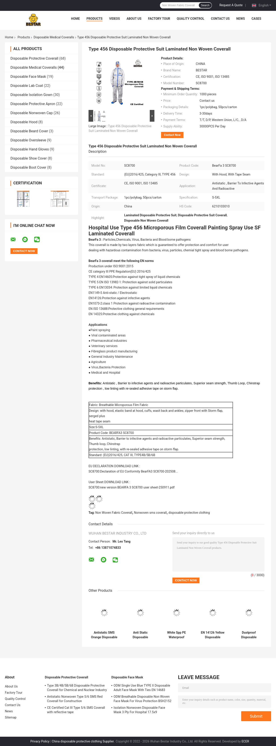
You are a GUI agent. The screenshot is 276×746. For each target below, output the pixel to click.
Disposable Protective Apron (32, 104)
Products (95, 18)
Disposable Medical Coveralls (54, 37)
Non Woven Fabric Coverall (113, 512)
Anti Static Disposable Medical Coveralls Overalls (140, 635)
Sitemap (10, 717)
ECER (245, 741)
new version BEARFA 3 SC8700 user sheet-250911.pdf (137, 487)
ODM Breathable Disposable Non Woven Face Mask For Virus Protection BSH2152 (142, 699)
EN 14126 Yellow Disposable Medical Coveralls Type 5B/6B (212, 635)
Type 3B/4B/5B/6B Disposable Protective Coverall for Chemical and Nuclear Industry (77, 688)
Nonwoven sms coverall (150, 512)
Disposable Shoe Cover (28, 158)
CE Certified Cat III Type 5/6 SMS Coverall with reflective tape (76, 710)
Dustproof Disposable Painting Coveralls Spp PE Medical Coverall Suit (248, 635)
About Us (133, 18)
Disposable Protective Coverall (34, 58)
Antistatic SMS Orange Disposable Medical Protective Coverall (104, 635)
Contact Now (172, 135)
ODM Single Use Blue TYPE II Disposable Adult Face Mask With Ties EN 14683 (142, 688)
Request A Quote (230, 5)
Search (205, 5)
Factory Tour (159, 18)
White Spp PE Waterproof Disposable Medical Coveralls (176, 635)
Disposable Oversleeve (28, 140)
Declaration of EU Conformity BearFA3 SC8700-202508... (139, 471)
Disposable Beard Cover (29, 131)
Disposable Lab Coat (26, 86)
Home (75, 18)
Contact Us (220, 18)
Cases (256, 18)
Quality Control (190, 18)
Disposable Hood (23, 122)
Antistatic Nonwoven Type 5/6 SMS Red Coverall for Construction (75, 699)
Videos (114, 18)
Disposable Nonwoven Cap (31, 113)
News (240, 18)
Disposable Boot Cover (28, 167)
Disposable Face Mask (28, 76)
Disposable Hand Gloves (29, 149)
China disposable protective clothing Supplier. (83, 741)
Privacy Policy (39, 741)
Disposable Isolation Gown (31, 95)
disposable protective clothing (189, 512)
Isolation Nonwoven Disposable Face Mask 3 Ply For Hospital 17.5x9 (139, 710)
